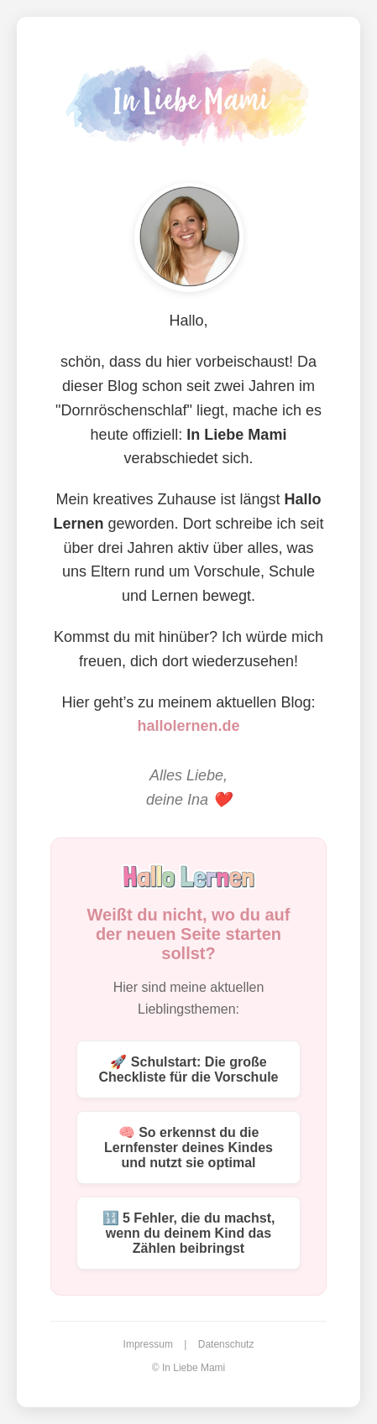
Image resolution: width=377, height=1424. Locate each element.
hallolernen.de (188, 725)
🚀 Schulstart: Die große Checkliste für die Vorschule (189, 1069)
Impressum (148, 1344)
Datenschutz (226, 1344)
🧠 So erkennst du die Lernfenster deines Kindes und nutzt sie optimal (188, 1147)
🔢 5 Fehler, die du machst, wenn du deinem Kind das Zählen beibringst (188, 1233)
